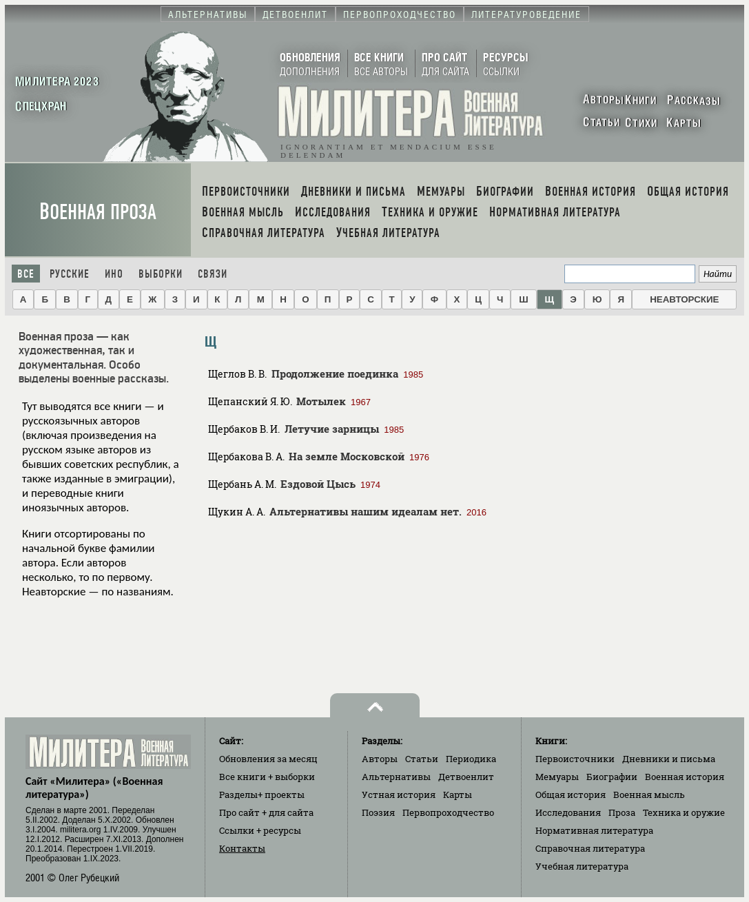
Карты (457, 794)
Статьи (421, 758)
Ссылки (260, 830)
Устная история (398, 794)
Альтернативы (396, 776)
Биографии (611, 776)
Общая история (570, 794)
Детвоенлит (466, 776)
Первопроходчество (448, 812)
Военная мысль (649, 794)
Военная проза (97, 212)
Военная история (684, 776)
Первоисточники (575, 758)
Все (25, 274)
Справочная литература (590, 848)
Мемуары (557, 776)
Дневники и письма (668, 758)
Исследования (568, 812)
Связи (212, 274)
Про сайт (266, 812)
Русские (70, 274)
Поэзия (378, 812)
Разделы (262, 794)
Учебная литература (581, 866)
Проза (621, 812)
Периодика (471, 758)
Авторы (380, 758)
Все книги (267, 776)
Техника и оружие (684, 812)
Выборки (160, 274)
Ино (114, 274)
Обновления (268, 758)
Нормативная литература (594, 830)
